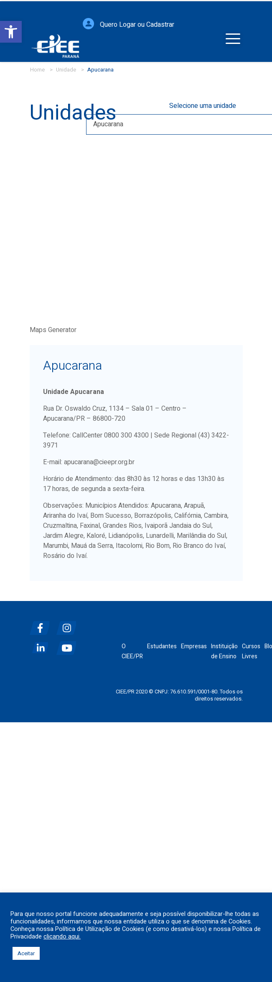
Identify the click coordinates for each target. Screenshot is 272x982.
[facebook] (42, 624)
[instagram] (68, 624)
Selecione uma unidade (202, 106)
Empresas (194, 646)
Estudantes (162, 646)
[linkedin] (42, 644)
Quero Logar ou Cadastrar (137, 17)
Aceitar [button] (26, 953)
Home (37, 70)
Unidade (66, 70)
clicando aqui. (62, 937)
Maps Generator (53, 330)
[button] (11, 32)
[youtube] (68, 644)
